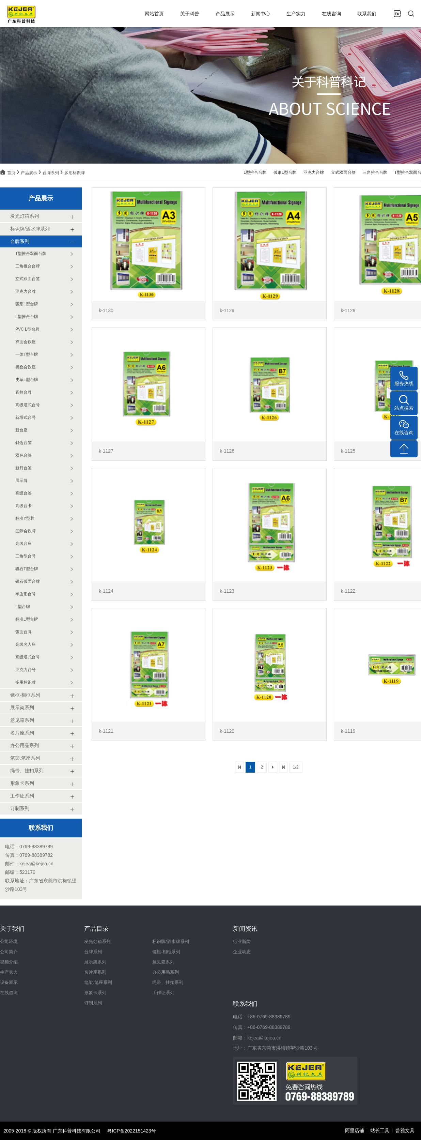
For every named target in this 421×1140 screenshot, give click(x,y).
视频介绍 (9, 961)
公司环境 (9, 941)
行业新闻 (242, 941)
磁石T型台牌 (26, 568)
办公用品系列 (165, 972)
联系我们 (366, 13)
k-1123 (227, 591)
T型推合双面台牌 (30, 253)
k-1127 (106, 451)
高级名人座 (25, 644)
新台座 (21, 430)
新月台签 (23, 468)
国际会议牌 (25, 531)
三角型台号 (25, 556)
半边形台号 (25, 594)
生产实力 (296, 13)
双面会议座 (25, 341)
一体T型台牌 (26, 354)
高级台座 (23, 543)
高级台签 (23, 493)
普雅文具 (405, 1130)
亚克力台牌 (313, 172)
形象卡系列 (95, 992)
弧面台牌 (23, 631)
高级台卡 (23, 505)
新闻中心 (260, 13)
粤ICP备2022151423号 (131, 1131)
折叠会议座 (25, 367)
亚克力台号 (25, 669)
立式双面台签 (343, 172)
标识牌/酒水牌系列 (170, 941)
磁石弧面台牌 (27, 581)
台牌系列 (51, 172)
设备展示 (9, 982)
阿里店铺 (354, 1130)
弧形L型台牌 (285, 172)
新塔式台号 (25, 417)
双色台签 (23, 455)
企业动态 (242, 951)
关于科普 (189, 13)
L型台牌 (22, 606)
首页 (11, 172)
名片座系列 (95, 972)
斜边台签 (23, 442)
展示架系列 (95, 961)
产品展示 (225, 13)
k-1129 (227, 310)
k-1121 (106, 731)
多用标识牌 (74, 172)
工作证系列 (163, 992)
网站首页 (154, 13)
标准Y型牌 (24, 518)
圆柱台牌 (23, 392)
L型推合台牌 (255, 172)
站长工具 (379, 1130)
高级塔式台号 (27, 404)
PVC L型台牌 (27, 329)
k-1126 (227, 451)
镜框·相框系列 (166, 951)
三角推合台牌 (375, 172)
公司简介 (9, 951)
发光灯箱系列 (97, 941)
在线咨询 (331, 13)
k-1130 (106, 310)
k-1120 (227, 731)
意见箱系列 (163, 961)
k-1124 (106, 591)
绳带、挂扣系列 (167, 982)
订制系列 (93, 1002)
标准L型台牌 (26, 619)
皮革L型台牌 (26, 379)
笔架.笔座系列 (98, 982)
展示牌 (21, 480)
